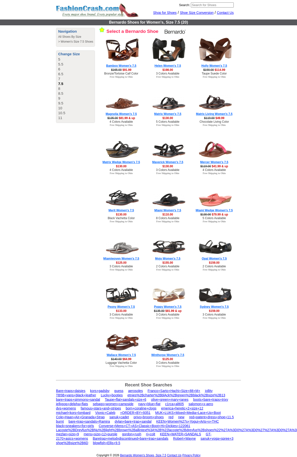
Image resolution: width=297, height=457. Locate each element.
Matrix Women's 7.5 (167, 114)
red (170, 417)
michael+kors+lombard (73, 413)
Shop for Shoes (165, 13)
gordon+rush (131, 434)
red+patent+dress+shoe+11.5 (211, 417)
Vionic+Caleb (105, 413)
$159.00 (214, 262)
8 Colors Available (167, 218)
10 (60, 108)
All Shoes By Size (69, 36)
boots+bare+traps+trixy (210, 399)
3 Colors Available (167, 73)
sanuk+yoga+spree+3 (217, 438)
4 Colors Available (121, 121)
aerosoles (135, 391)
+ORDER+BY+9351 (135, 413)
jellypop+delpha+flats (72, 404)
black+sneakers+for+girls (75, 426)
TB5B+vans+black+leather (76, 395)
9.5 (60, 103)
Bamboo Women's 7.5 (121, 65)
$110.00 (167, 214)
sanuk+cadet (119, 417)
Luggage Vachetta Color (121, 362)
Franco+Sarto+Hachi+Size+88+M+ (174, 391)
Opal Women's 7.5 (214, 258)
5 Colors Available (167, 121)
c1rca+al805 (174, 404)
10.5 (61, 113)
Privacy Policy (191, 455)
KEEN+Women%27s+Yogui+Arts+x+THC (187, 421)
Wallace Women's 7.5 (121, 355)
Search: (184, 5)
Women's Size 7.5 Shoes (77, 41)
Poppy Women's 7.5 (168, 306)
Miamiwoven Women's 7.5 (121, 258)
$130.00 (167, 118)
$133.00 (121, 311)
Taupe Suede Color (214, 73)
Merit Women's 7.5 (121, 210)
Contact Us (225, 13)
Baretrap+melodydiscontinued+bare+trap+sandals (130, 438)
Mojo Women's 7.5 (167, 258)
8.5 (60, 93)
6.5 (60, 74)
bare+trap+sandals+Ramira (89, 421)
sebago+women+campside (113, 404)
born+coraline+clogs (141, 408)
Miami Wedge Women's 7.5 (214, 210)
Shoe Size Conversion (197, 13)
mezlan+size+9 (67, 434)
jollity (209, 391)
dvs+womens (66, 408)
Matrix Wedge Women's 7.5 (121, 162)
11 (60, 118)
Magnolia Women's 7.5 (121, 114)
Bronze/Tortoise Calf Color (121, 73)
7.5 (60, 84)
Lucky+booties (112, 395)
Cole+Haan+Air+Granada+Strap (80, 417)
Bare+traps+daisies (70, 391)
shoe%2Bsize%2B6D (72, 443)
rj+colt (150, 434)
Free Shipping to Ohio (121, 76)
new (181, 417)
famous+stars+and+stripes (101, 408)
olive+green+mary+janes (169, 399)
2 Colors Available (167, 266)
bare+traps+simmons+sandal (78, 399)
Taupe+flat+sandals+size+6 (125, 399)
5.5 (60, 64)
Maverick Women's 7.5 (167, 162)
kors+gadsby (100, 391)
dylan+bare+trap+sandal (133, 421)
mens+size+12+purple (100, 434)
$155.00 (167, 262)
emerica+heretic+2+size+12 (182, 408)
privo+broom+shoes (149, 417)
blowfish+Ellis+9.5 (106, 443)
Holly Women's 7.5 (214, 65)
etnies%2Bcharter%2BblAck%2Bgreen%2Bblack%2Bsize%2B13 (176, 395)
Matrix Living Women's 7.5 (214, 114)
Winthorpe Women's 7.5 (167, 355)
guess (118, 391)
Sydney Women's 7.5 (214, 306)
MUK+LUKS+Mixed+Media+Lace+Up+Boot (188, 413)
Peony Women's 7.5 (121, 306)
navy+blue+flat (149, 404)
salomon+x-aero (200, 404)
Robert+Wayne (184, 438)
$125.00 (121, 262)
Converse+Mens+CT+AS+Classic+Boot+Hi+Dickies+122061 (144, 426)
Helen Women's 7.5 (168, 65)
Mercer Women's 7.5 (214, 162)
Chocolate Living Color (214, 121)
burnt (60, 421)
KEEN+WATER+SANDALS (180, 434)
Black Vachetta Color (121, 218)
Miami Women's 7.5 (167, 210)
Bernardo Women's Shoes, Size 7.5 (143, 455)
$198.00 (167, 70)
